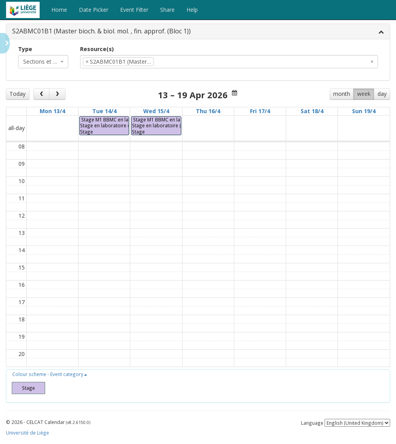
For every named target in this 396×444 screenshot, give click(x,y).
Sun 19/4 (364, 111)
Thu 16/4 (208, 111)
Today (17, 93)
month (341, 93)
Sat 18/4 (312, 111)
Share (167, 9)
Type (25, 49)
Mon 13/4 (52, 111)
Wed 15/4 (156, 111)
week (363, 93)
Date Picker (93, 9)
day (382, 93)
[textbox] (167, 61)
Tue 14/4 (104, 111)
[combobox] (43, 61)
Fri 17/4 (260, 111)
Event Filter (134, 9)
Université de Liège (27, 432)
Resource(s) (97, 49)
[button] (49, 374)
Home (59, 9)
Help (192, 9)
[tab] (198, 31)
